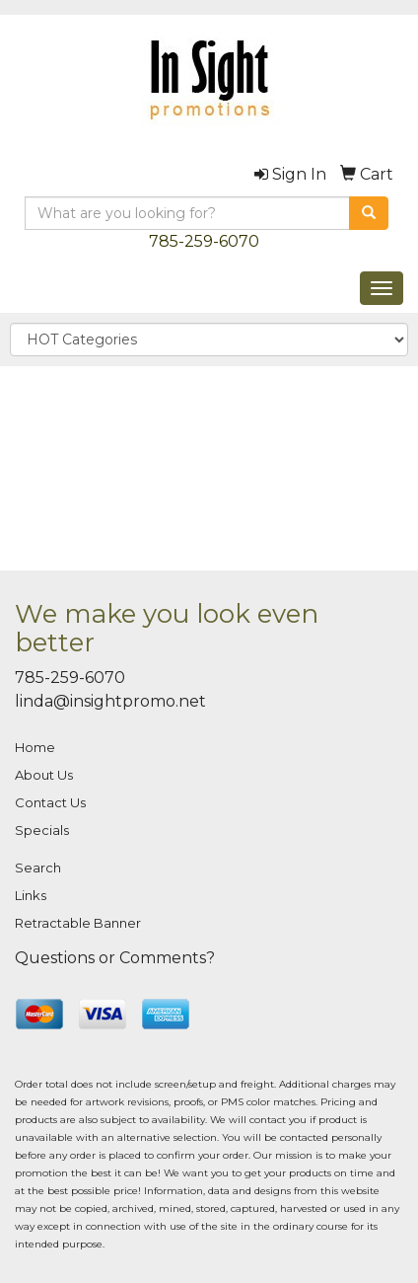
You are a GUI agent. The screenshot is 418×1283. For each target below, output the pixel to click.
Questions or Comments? (115, 957)
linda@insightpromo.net (110, 701)
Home (35, 747)
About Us (44, 775)
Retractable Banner (78, 923)
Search (38, 867)
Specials (42, 830)
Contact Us (50, 802)
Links (30, 895)
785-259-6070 (204, 241)
